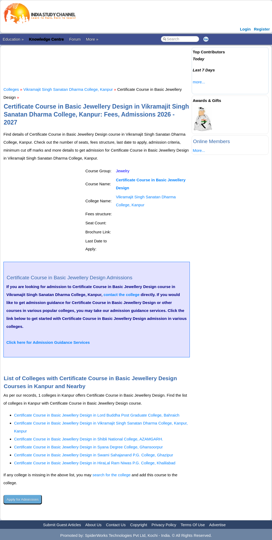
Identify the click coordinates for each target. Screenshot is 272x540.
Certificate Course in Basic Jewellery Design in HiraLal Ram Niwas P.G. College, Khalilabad (94, 463)
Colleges (11, 89)
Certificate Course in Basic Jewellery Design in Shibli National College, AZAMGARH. (88, 439)
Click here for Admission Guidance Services (48, 342)
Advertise (217, 524)
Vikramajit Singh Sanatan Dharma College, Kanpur (68, 89)
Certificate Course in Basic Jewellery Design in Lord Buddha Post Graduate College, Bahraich (96, 415)
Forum (75, 39)
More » (92, 39)
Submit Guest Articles (62, 524)
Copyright (138, 524)
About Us (93, 524)
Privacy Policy (164, 524)
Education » (13, 39)
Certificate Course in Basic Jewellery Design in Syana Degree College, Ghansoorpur (88, 447)
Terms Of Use (193, 524)
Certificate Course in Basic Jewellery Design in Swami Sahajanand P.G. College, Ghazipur (93, 455)
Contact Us (116, 524)
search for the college (111, 475)
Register (262, 29)
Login (245, 29)
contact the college (122, 294)
